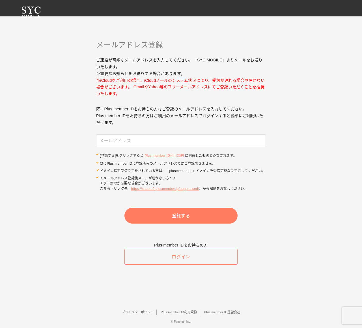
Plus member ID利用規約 (164, 155)
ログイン (181, 258)
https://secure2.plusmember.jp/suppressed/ (165, 188)
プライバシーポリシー (138, 312)
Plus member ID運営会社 (222, 312)
